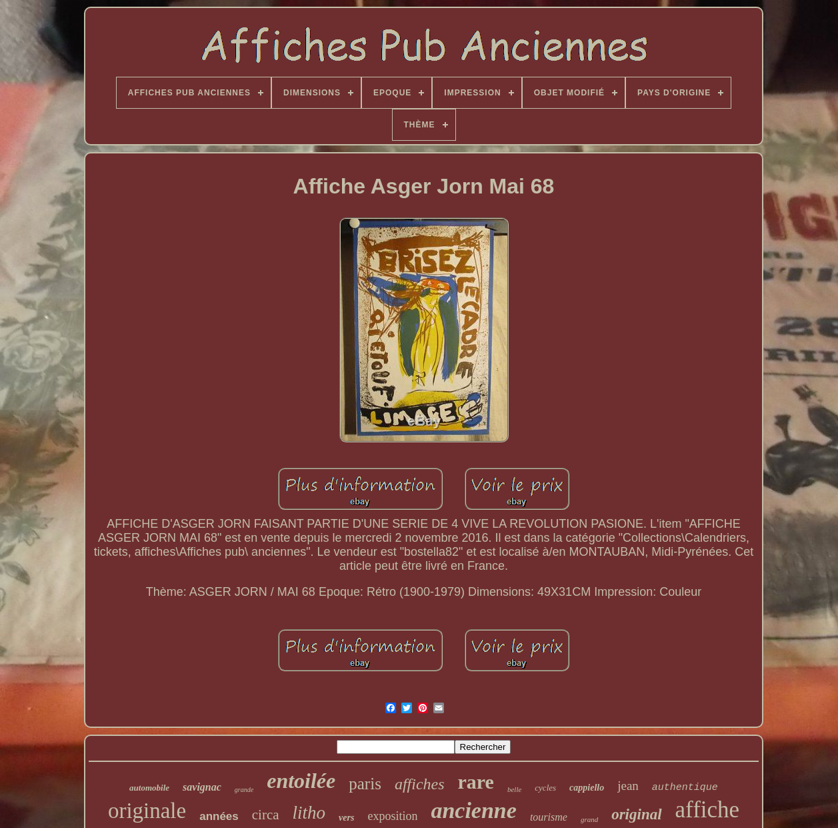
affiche (707, 810)
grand (589, 819)
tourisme (548, 817)
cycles (545, 788)
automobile (149, 788)
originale (147, 811)
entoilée (301, 781)
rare (476, 782)
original (636, 814)
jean (628, 786)
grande (244, 789)
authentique (685, 787)
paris (365, 784)
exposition (392, 816)
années (219, 816)
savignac (202, 787)
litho (309, 813)
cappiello (586, 788)
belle (514, 789)
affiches (420, 784)
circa (265, 815)
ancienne (473, 810)
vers (346, 818)
